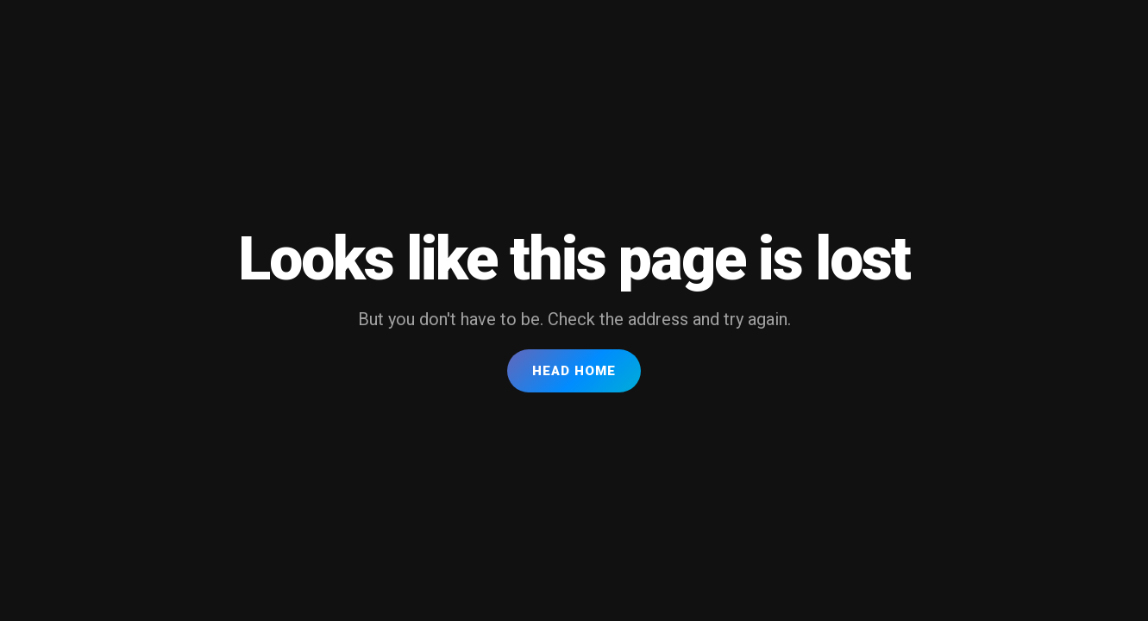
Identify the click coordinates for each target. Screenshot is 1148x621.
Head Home (574, 371)
